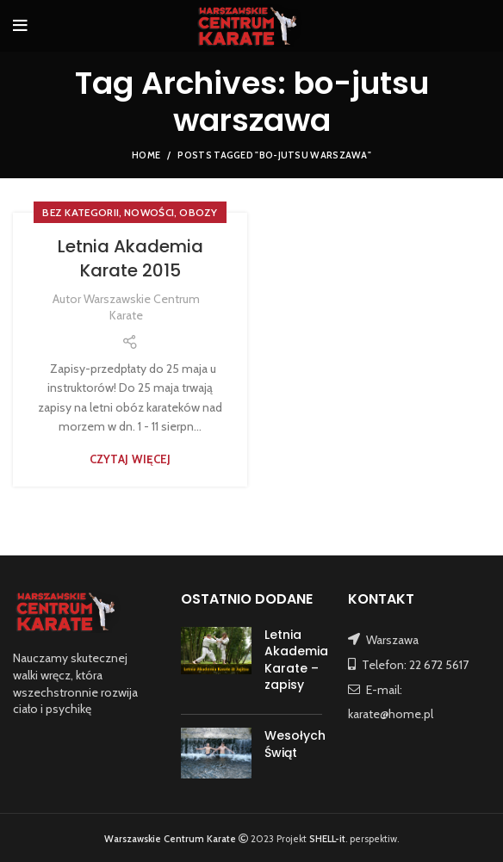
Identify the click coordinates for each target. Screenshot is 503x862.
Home (146, 155)
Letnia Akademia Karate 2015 (130, 258)
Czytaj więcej (130, 459)
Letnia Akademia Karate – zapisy (296, 660)
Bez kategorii (80, 212)
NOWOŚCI (149, 212)
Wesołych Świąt (295, 744)
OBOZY (198, 212)
